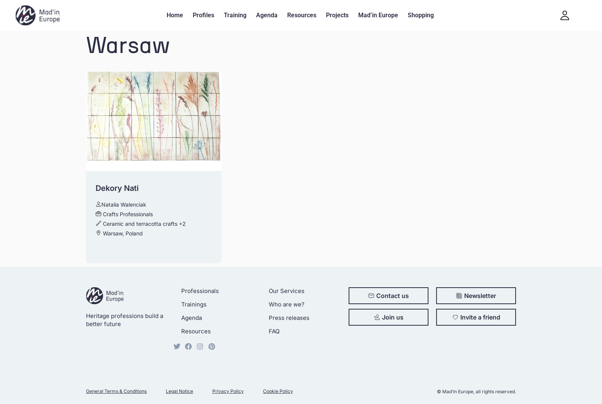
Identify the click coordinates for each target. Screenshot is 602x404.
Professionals (200, 291)
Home (175, 15)
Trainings (194, 304)
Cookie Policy (278, 391)
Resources (301, 15)
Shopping (421, 15)
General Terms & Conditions (116, 391)
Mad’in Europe (378, 15)
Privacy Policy (228, 391)
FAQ (274, 331)
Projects (337, 15)
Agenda (267, 15)
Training (235, 15)
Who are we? (286, 304)
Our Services (286, 291)
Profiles (203, 15)
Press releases (289, 317)
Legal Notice (179, 391)
